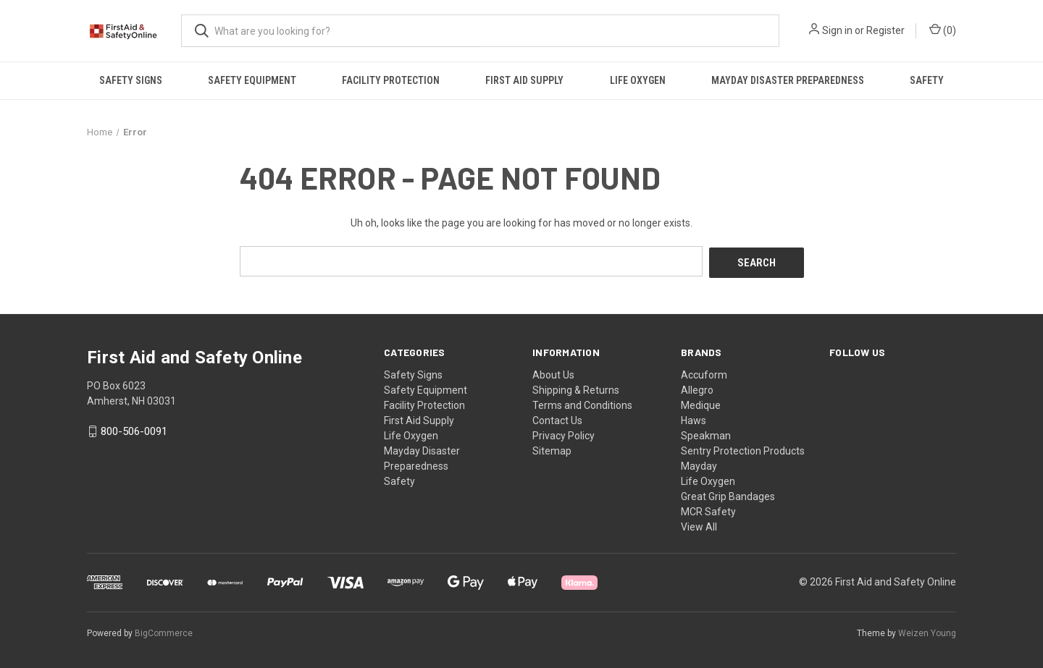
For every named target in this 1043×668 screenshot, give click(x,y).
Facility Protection (391, 80)
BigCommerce (164, 631)
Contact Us (557, 418)
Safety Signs (130, 80)
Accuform (704, 373)
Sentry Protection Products (743, 449)
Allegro (697, 388)
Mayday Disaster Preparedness (787, 80)
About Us (553, 373)
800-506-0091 (134, 429)
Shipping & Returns (575, 388)
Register (885, 30)
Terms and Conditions (582, 403)
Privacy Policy (563, 433)
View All (699, 524)
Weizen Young (927, 631)
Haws (693, 418)
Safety (927, 80)
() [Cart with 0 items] (942, 29)
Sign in (837, 30)
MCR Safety (708, 509)
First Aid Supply (524, 80)
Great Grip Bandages (728, 494)
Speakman (706, 433)
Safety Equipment (252, 80)
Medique (701, 403)
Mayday (699, 464)
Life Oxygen (638, 80)
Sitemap (551, 449)
